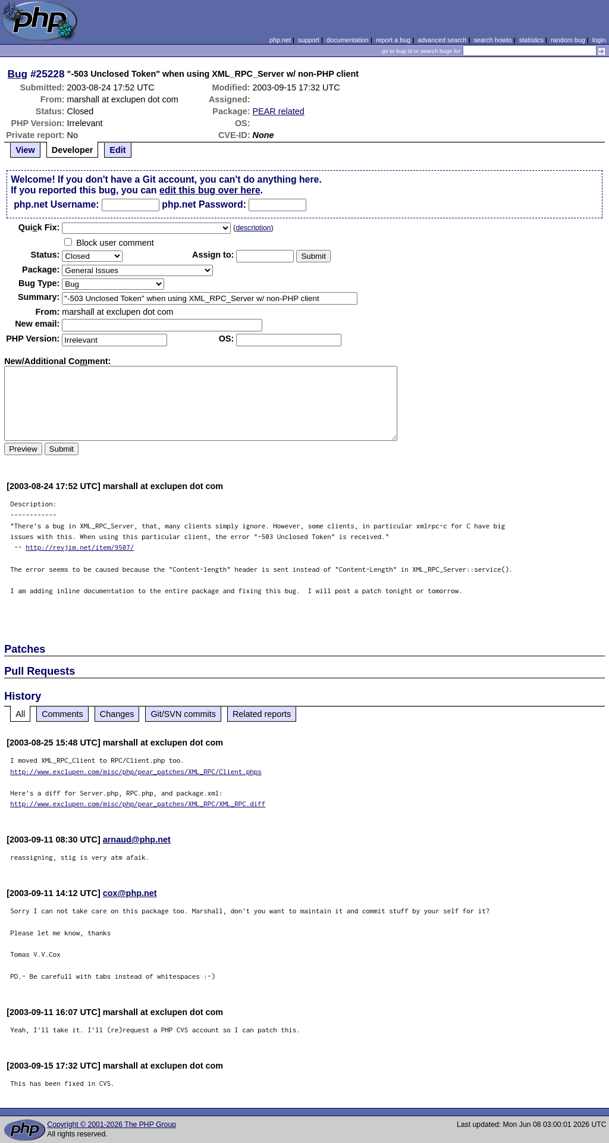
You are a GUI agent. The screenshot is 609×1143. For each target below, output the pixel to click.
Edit (117, 150)
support (308, 39)
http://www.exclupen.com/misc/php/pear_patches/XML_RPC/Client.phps (136, 771)
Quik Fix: (39, 227)
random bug (568, 39)
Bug (18, 74)
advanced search (441, 39)
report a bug (393, 39)
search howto (492, 39)
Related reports (262, 714)
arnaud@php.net (137, 839)
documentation (348, 39)
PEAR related (278, 111)
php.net (280, 39)
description (253, 228)
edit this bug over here (209, 190)
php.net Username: (56, 204)
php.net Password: (204, 204)
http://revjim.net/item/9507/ (80, 547)
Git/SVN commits (183, 714)
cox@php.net (130, 893)
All (20, 714)
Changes (117, 714)
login (599, 39)
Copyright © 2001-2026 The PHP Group (111, 1124)
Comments (62, 714)
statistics (531, 39)
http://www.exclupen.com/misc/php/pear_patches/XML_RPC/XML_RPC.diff (137, 803)
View (25, 150)
